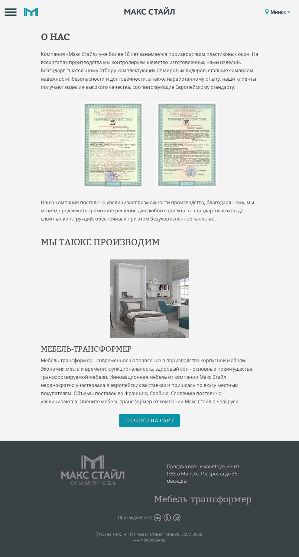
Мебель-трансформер (203, 499)
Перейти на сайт (149, 420)
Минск (280, 12)
